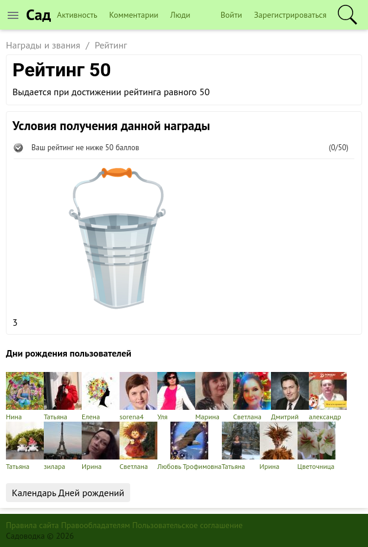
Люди (180, 14)
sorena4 (138, 396)
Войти (232, 14)
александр (328, 396)
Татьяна (63, 396)
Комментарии (134, 14)
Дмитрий (290, 396)
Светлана (252, 396)
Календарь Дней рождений (68, 493)
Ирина (101, 446)
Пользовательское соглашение (188, 525)
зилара (63, 446)
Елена (101, 396)
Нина (25, 396)
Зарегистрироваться (290, 14)
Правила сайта (32, 525)
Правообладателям (95, 525)
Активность (77, 14)
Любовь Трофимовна (189, 446)
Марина (214, 396)
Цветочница (316, 446)
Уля (176, 396)
